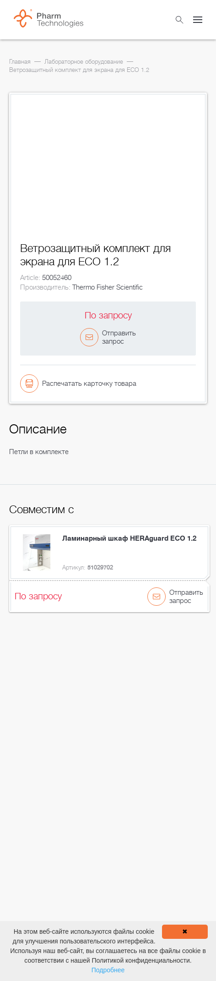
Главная (20, 61)
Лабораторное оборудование (83, 61)
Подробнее (108, 970)
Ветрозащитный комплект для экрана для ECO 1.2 (79, 69)
